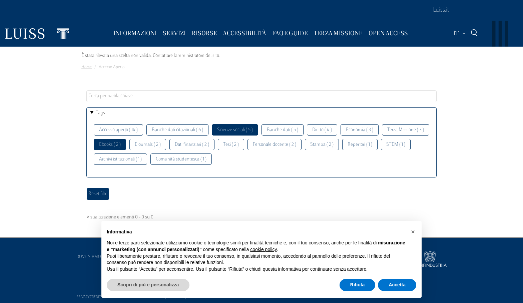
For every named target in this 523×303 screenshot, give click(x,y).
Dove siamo (88, 257)
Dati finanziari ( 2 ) (192, 144)
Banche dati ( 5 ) (282, 130)
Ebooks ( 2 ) (110, 144)
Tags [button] (100, 113)
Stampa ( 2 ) (322, 144)
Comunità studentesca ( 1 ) (181, 159)
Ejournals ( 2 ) (148, 144)
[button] (413, 231)
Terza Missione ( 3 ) (405, 130)
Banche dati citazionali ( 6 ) (177, 130)
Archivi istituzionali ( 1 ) (120, 159)
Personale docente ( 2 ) (274, 144)
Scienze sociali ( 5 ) (235, 130)
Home (86, 67)
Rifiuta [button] (357, 284)
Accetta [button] (397, 284)
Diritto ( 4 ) (322, 130)
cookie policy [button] (263, 249)
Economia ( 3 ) (359, 130)
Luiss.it (441, 10)
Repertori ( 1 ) (360, 144)
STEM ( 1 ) (395, 144)
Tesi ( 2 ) (231, 144)
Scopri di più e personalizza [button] (148, 284)
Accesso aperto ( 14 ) (118, 130)
